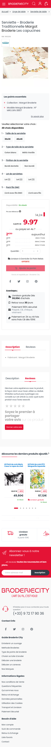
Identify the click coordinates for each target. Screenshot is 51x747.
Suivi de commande (11, 729)
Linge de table (18, 11)
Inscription (40, 572)
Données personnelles (12, 699)
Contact (5, 741)
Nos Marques (8, 669)
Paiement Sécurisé (10, 711)
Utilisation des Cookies (12, 703)
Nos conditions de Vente (13, 682)
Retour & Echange (10, 733)
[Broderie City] (18, 4)
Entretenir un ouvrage (12, 643)
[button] (34, 4)
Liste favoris (7, 737)
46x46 (19, 139)
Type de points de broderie (14, 652)
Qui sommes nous (10, 690)
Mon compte (7, 724)
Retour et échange (10, 694)
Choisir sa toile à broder (13, 656)
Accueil (5, 11)
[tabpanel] (14, 481)
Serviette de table (38, 11)
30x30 (7, 139)
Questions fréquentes (11, 686)
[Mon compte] (40, 3)
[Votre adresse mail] (16, 572)
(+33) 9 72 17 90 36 (28, 613)
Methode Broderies (10, 647)
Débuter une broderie (11, 660)
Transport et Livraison (11, 707)
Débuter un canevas (11, 664)
